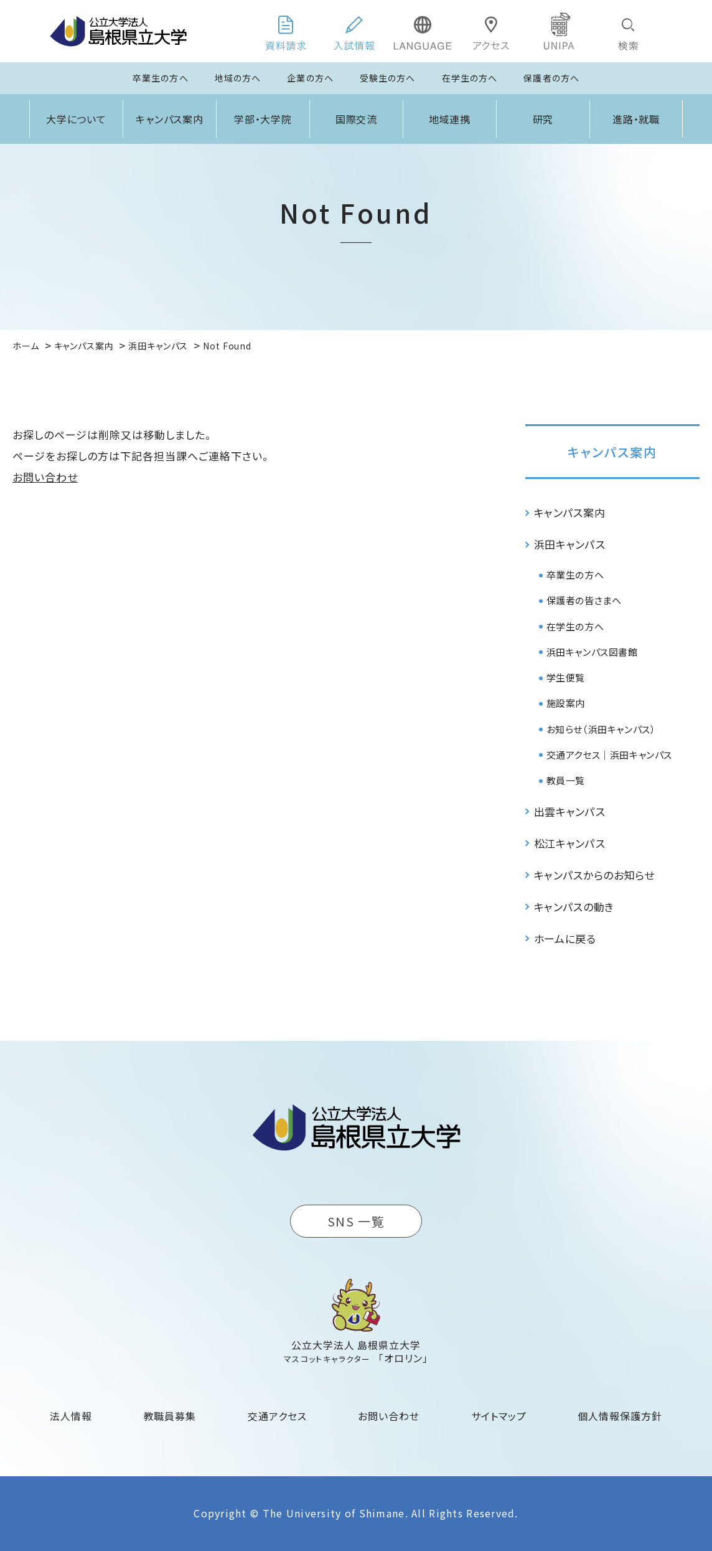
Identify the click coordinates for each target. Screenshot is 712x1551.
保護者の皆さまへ (584, 600)
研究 (543, 118)
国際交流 (356, 118)
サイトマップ (499, 1415)
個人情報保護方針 (620, 1415)
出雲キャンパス (570, 811)
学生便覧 (565, 677)
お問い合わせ (45, 477)
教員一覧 (565, 780)
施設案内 (565, 702)
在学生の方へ (470, 78)
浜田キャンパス (570, 544)
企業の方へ (310, 78)
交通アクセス (277, 1415)
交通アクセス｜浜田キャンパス (609, 754)
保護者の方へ (551, 78)
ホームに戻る (565, 938)
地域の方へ (238, 78)
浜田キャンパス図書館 (592, 651)
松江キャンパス (570, 843)
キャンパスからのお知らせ (594, 875)
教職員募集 (170, 1415)
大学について (76, 118)
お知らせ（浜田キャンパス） (601, 729)
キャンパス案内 (170, 118)
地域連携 (450, 118)
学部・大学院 (263, 118)
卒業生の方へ (161, 78)
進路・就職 (636, 118)
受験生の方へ (388, 78)
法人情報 (71, 1415)
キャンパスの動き (574, 906)
